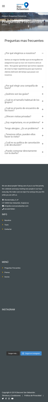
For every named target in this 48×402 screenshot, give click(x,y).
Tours (6, 225)
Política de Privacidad (32, 396)
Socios (6, 277)
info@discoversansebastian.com (16, 206)
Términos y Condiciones (11, 396)
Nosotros (7, 220)
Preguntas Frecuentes (12, 268)
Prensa (7, 272)
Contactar (8, 229)
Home (4, 16)
